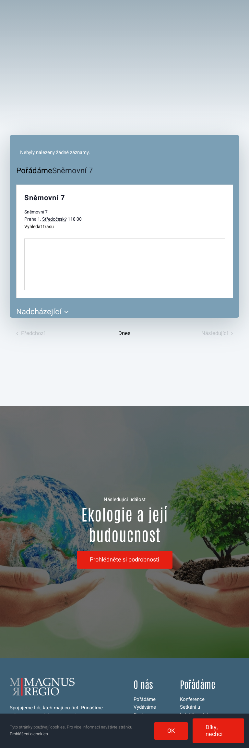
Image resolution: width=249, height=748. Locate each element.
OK (171, 731)
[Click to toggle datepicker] (44, 312)
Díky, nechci (214, 731)
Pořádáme (34, 170)
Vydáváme (145, 707)
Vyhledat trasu (39, 226)
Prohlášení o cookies (29, 734)
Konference (192, 699)
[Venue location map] (125, 264)
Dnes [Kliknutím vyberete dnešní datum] (124, 333)
